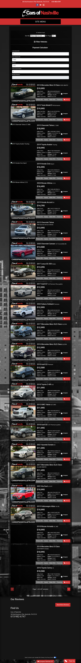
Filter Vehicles (40, 42)
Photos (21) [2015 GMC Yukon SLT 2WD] (39, 419)
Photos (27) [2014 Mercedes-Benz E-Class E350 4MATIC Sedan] (39, 563)
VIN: (49, 91)
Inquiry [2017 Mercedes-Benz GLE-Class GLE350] (46, 338)
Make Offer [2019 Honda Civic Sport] (52, 178)
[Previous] (12, 589)
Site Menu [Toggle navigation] (40, 21)
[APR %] (40, 65)
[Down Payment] (40, 59)
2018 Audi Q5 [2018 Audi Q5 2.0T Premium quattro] (49, 425)
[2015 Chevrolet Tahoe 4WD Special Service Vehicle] (23, 230)
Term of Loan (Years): (16, 68)
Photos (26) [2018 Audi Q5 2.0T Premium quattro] (39, 439)
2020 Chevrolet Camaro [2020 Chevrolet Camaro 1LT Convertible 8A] (51, 244)
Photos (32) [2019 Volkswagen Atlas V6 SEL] (39, 520)
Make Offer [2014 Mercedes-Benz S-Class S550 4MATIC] (52, 99)
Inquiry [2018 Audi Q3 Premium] (46, 379)
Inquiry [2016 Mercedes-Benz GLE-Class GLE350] (46, 358)
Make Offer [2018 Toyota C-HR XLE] (52, 399)
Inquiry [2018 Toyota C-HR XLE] (46, 399)
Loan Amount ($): (16, 51)
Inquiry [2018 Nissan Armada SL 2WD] (46, 541)
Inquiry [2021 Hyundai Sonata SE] (46, 459)
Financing (59, 99)
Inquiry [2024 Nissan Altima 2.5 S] (46, 197)
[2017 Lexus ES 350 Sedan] (23, 271)
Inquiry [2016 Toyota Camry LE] (46, 582)
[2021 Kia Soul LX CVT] (23, 493)
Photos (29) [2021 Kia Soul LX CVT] (39, 500)
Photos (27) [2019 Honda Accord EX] (39, 216)
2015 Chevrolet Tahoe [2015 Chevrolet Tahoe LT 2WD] (48, 125)
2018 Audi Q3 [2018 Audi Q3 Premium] (45, 364)
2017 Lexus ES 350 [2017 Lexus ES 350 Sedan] (46, 264)
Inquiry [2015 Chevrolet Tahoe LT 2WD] (46, 139)
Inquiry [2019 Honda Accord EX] (46, 216)
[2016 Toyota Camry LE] (23, 575)
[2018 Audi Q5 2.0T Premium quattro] (23, 432)
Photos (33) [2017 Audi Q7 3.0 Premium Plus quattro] (39, 298)
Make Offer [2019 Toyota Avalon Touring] (52, 159)
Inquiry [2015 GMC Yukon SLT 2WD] (46, 419)
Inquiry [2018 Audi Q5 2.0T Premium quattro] (46, 439)
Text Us (67, 99)
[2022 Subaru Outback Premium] (23, 311)
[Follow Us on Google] (43, 5)
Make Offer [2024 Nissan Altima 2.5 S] (52, 197)
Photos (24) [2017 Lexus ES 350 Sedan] (39, 278)
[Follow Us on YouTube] (40, 5)
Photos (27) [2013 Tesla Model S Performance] (39, 119)
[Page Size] (54, 36)
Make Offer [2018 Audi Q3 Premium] (52, 379)
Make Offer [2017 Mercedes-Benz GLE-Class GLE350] (52, 338)
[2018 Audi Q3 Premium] (23, 372)
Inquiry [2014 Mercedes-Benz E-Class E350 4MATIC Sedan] (46, 563)
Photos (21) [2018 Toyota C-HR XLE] (39, 399)
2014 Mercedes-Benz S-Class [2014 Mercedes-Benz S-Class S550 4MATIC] (52, 85)
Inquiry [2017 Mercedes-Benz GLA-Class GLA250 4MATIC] (46, 481)
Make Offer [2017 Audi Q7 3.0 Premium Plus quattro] (52, 298)
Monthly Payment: (16, 74)
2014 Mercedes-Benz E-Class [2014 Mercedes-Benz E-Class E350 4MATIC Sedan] (48, 547)
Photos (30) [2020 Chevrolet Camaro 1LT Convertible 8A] (39, 258)
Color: (38, 91)
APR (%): (14, 62)
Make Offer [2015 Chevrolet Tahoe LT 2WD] (52, 139)
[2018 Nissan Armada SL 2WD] (23, 534)
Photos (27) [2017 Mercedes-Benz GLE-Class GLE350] (39, 338)
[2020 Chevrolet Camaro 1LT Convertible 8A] (23, 251)
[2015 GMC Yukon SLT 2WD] (23, 412)
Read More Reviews (63, 605)
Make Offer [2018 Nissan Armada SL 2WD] (52, 541)
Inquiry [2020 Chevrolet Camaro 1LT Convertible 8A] (46, 258)
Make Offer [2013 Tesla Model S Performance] (52, 119)
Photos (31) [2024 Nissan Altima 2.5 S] (39, 197)
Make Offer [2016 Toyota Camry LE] (52, 582)
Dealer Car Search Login (29, 657)
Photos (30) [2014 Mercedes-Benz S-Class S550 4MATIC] (39, 99)
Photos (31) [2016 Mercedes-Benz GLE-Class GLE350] (39, 358)
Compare (65, 93)
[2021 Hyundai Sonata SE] (23, 452)
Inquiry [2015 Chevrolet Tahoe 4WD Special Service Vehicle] (46, 239)
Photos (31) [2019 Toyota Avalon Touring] (39, 159)
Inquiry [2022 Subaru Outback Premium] (46, 318)
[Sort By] (37, 36)
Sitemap (42, 657)
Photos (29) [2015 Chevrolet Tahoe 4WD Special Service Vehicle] (39, 239)
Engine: (49, 93)
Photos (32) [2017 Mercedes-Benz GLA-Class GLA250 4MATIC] (39, 481)
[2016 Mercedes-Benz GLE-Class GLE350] (23, 352)
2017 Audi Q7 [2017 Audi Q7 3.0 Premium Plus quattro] (50, 284)
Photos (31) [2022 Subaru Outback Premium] (39, 318)
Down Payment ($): (16, 56)
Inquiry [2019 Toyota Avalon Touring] (46, 159)
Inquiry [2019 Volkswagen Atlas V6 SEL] (46, 520)
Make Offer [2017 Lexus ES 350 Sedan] (52, 278)
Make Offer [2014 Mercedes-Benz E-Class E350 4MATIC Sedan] (52, 563)
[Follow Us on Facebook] (37, 5)
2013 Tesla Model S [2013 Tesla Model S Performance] (48, 105)
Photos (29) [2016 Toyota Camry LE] (39, 582)
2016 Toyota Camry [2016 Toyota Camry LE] (45, 568)
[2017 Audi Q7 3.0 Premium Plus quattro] (23, 291)
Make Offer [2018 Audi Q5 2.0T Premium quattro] (52, 439)
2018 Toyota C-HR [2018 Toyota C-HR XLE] (45, 384)
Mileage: (50, 94)
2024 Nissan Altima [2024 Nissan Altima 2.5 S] (46, 183)
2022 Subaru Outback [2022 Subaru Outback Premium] (48, 304)
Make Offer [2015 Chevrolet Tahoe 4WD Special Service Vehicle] (52, 239)
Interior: (39, 93)
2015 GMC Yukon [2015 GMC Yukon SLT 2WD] (46, 404)
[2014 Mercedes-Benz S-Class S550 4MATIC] (23, 92)
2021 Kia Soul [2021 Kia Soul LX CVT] (44, 486)
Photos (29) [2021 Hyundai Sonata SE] (39, 459)
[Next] (68, 589)
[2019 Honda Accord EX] (23, 210)
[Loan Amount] (40, 54)
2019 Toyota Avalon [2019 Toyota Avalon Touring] (47, 144)
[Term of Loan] (40, 71)
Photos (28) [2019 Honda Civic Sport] (39, 178)
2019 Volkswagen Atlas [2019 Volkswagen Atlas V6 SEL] (48, 506)
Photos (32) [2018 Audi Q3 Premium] (39, 379)
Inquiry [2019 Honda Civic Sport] (46, 178)
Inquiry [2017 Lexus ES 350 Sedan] (46, 278)
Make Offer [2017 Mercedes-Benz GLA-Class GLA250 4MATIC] (52, 481)
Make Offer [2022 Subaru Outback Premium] (52, 318)
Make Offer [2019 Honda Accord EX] (52, 216)
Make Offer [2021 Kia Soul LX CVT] (52, 500)
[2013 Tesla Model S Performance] (23, 112)
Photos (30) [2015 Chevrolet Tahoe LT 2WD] (39, 139)
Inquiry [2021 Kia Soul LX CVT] (46, 500)
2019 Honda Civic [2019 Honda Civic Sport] (45, 164)
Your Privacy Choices (50, 657)
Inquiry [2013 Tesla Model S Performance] (46, 119)
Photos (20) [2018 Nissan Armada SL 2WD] (39, 541)
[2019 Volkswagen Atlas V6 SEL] (23, 514)
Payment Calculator (40, 48)
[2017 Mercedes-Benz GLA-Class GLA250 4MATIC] (23, 472)
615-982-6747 (56, 2)
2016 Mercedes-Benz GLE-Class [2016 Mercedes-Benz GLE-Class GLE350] (52, 344)
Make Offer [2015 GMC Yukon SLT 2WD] (52, 419)
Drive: (38, 94)
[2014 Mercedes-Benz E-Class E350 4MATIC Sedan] (23, 554)
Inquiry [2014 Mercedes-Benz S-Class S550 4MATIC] (46, 99)
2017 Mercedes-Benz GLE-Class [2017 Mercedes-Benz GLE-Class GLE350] (52, 324)
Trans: (38, 96)
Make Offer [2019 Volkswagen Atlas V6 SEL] (52, 520)
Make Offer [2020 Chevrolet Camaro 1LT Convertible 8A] (52, 258)
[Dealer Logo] (40, 13)
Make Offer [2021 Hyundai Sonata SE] (52, 459)
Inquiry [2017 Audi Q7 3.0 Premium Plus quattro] (46, 298)
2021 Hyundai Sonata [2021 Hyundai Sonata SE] (46, 445)
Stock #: (50, 96)
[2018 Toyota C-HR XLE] (23, 392)
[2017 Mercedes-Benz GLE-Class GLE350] (23, 331)
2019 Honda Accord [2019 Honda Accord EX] (45, 202)
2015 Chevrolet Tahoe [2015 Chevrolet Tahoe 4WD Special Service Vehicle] (45, 223)
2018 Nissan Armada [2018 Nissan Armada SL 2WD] (47, 526)
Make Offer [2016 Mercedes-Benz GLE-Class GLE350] (52, 358)
